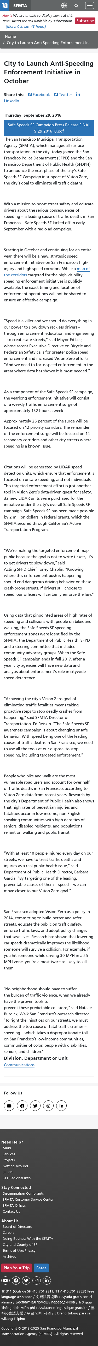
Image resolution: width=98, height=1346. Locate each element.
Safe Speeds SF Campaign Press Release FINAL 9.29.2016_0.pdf (49, 128)
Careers (8, 1232)
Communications (19, 1065)
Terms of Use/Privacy (19, 1250)
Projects (9, 1160)
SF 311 (8, 1172)
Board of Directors (17, 1226)
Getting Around (15, 1166)
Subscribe (85, 21)
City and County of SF (20, 1244)
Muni (7, 1148)
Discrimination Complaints (23, 1193)
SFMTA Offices (14, 1205)
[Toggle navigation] (89, 5)
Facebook (41, 94)
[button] (64, 5)
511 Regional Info (17, 1178)
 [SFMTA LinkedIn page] (61, 1106)
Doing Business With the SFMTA (28, 1238)
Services (9, 1154)
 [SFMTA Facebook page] (22, 1106)
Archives (9, 1256)
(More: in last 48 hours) (26, 26)
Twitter (65, 94)
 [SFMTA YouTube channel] (9, 1106)
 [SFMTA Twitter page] (35, 1106)
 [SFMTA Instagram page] (48, 1106)
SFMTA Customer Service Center (28, 1199)
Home (10, 36)
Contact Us (11, 1211)
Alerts (7, 15)
